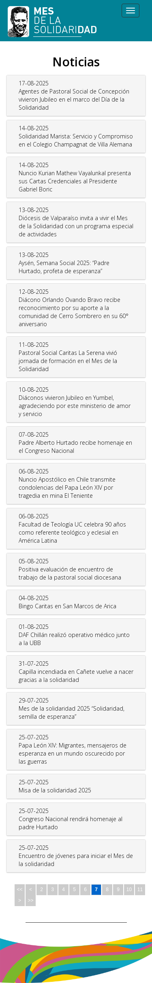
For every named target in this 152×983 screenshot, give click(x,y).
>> (30, 900)
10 (129, 889)
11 (140, 889)
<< (19, 889)
